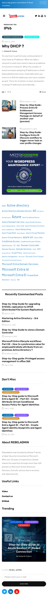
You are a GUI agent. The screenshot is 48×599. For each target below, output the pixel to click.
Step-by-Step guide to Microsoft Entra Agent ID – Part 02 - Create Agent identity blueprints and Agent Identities (22, 431)
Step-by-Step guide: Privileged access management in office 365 (23, 364)
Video (5, 491)
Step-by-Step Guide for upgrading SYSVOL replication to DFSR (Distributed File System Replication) (22, 311)
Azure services (16, 522)
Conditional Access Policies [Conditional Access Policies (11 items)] (30, 246)
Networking (24, 525)
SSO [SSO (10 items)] (18, 284)
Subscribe (24, 584)
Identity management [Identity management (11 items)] (10, 261)
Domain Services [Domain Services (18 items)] (23, 253)
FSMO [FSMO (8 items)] (34, 254)
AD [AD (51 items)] (34, 215)
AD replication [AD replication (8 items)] (6, 222)
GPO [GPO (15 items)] (39, 254)
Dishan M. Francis (10, 51)
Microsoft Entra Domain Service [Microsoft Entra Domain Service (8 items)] (12, 265)
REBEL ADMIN (15, 570)
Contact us (7, 496)
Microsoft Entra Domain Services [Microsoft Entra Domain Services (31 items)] (20, 268)
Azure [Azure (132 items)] (16, 221)
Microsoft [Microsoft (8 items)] (22, 261)
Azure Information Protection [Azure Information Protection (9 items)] (35, 230)
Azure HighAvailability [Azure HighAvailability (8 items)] (8, 230)
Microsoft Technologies (13, 37)
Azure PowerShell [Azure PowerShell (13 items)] (9, 237)
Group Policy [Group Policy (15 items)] (17, 257)
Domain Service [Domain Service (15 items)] (8, 254)
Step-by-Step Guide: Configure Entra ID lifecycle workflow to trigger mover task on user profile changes (31, 142)
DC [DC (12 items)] (14, 250)
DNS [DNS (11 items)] (18, 250)
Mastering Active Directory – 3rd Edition (20, 324)
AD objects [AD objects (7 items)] (40, 216)
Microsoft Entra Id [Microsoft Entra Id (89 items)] (15, 274)
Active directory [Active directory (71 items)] (18, 210)
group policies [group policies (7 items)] (6, 257)
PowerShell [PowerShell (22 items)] (32, 279)
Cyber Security (21, 393)
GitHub (5, 501)
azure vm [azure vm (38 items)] (28, 241)
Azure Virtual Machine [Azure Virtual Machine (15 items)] (35, 237)
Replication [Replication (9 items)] (6, 284)
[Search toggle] (45, 16)
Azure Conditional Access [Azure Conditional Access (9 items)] (30, 222)
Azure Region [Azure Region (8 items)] (21, 237)
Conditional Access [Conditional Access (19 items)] (11, 245)
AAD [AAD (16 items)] (4, 210)
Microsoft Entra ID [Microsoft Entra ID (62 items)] (14, 279)
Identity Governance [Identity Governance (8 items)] (29, 257)
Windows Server (32, 37)
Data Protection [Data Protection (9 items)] (7, 250)
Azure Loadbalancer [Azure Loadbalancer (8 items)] (8, 234)
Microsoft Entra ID (11, 397)
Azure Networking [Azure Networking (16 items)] (23, 234)
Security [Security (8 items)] (13, 284)
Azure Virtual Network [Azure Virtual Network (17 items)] (12, 242)
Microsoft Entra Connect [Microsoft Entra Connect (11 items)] (35, 261)
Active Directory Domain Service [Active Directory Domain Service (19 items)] (17, 215)
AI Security (8, 393)
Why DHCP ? (13, 46)
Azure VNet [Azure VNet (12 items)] (38, 242)
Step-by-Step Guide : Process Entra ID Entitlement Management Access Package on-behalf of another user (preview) (31, 117)
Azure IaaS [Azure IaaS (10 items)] (20, 230)
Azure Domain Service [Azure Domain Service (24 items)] (13, 226)
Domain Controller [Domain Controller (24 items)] (30, 249)
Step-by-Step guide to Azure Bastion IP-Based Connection (24, 548)
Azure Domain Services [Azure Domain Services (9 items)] (33, 227)
